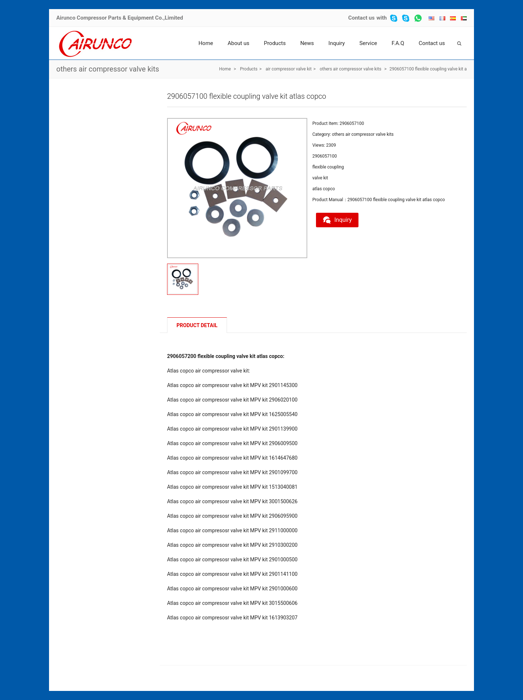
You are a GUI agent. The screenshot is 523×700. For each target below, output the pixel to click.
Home (205, 43)
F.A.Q (398, 43)
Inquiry (336, 43)
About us (239, 43)
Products (274, 43)
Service (368, 43)
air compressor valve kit (288, 69)
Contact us (361, 18)
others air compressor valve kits (107, 69)
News (307, 43)
